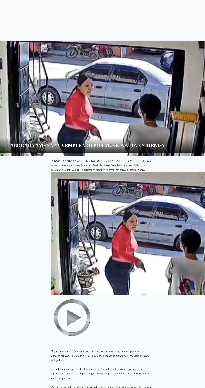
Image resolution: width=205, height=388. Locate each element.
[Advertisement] (102, 16)
